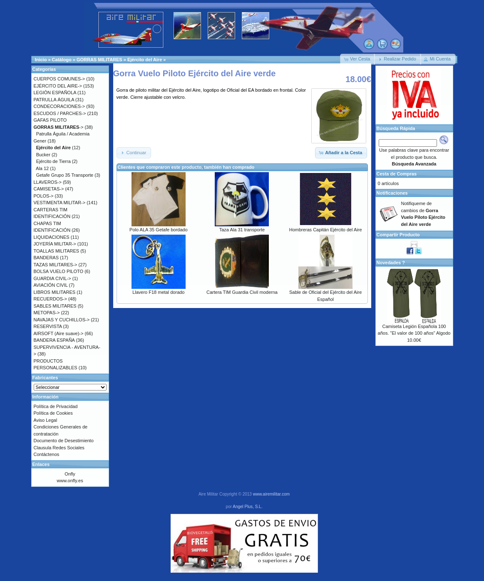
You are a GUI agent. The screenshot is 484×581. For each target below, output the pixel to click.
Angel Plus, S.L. (247, 506)
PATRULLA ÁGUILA (54, 99)
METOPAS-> (47, 312)
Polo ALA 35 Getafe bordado (158, 229)
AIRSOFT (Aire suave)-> (59, 333)
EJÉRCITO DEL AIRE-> (58, 85)
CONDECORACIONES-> (59, 106)
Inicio (41, 59)
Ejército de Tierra (53, 161)
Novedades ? (391, 262)
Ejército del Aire (144, 59)
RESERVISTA (48, 326)
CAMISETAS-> (49, 188)
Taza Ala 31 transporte (242, 229)
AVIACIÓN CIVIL (51, 285)
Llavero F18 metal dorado (158, 292)
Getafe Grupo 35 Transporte (65, 175)
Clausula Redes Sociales (59, 447)
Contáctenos (47, 454)
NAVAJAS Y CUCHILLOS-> (62, 319)
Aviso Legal (45, 420)
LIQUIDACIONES (51, 237)
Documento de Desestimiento (64, 440)
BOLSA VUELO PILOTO (59, 271)
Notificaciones (392, 192)
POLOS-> (44, 195)
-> (59, 127)
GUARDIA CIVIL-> (52, 278)
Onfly (70, 473)
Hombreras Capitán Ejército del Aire (325, 229)
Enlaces (41, 464)
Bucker (43, 154)
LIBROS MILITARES (55, 292)
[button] (357, 59)
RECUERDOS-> (50, 298)
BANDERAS (46, 257)
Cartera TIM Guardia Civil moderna (242, 292)
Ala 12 (42, 168)
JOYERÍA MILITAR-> (55, 243)
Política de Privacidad (56, 406)
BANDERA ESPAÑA (54, 340)
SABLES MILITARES (55, 305)
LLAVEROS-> (48, 182)
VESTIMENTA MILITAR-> (60, 202)
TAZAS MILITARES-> (55, 264)
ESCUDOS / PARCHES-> (60, 113)
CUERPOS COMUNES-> (59, 78)
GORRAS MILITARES (99, 59)
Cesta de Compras (397, 173)
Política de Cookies (53, 413)
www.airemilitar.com (271, 494)
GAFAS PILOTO (50, 120)
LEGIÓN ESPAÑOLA (55, 92)
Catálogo (62, 59)
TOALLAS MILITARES (56, 250)
